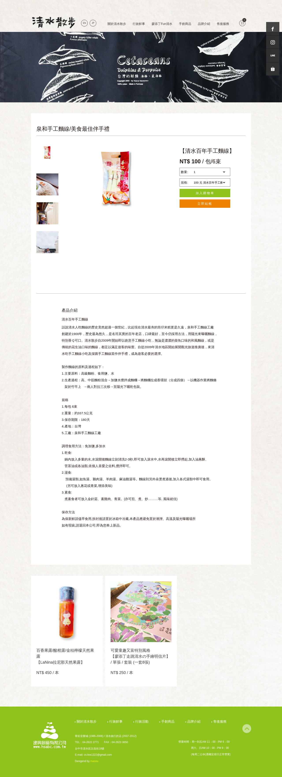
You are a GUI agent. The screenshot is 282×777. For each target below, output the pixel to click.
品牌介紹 (204, 24)
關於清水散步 (117, 24)
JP (93, 23)
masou (94, 761)
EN (84, 23)
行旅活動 (142, 721)
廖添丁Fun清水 (162, 24)
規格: (184, 182)
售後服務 (223, 24)
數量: (184, 172)
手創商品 (185, 24)
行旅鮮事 (139, 24)
